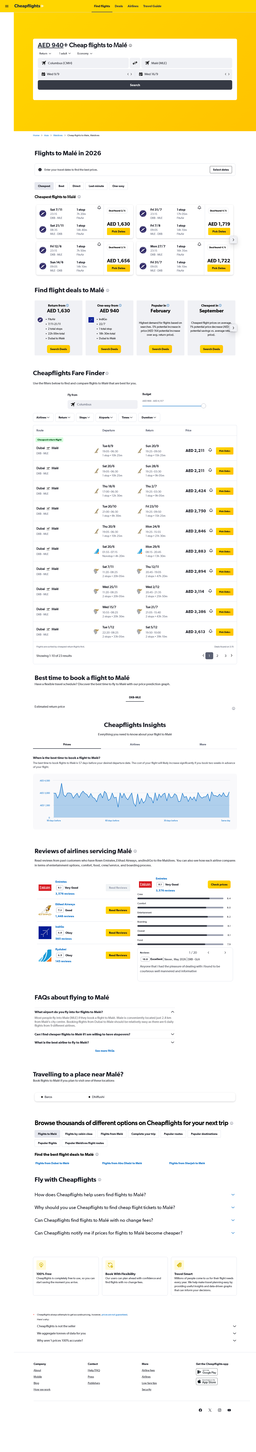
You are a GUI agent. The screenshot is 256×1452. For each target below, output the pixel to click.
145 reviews (63, 961)
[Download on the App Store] (207, 1385)
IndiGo (59, 926)
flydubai (60, 949)
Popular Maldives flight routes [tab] (84, 1143)
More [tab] (203, 744)
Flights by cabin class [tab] (78, 1133)
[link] (58, 349)
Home (36, 135)
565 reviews (63, 938)
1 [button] (209, 656)
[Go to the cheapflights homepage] (29, 6)
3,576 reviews (64, 893)
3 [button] (225, 656)
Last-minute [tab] (96, 186)
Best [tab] (61, 186)
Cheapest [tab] (44, 186)
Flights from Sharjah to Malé (187, 1163)
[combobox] (45, 53)
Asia (46, 135)
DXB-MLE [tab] (135, 697)
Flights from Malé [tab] (112, 1133)
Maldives (58, 135)
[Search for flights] (7, 18)
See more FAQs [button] (104, 1050)
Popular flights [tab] (47, 1143)
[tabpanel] (135, 796)
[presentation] (130, 45)
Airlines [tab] (135, 744)
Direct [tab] (76, 186)
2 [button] (217, 656)
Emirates (61, 881)
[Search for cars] (7, 27)
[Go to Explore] (7, 35)
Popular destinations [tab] (204, 1133)
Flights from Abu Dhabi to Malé (122, 1163)
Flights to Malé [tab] (47, 1133)
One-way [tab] (118, 186)
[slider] (203, 405)
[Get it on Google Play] (207, 1376)
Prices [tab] (67, 744)
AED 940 (51, 45)
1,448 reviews (64, 916)
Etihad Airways (65, 904)
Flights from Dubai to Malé (52, 1163)
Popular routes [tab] (173, 1133)
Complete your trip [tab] (143, 1133)
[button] (6, 6)
